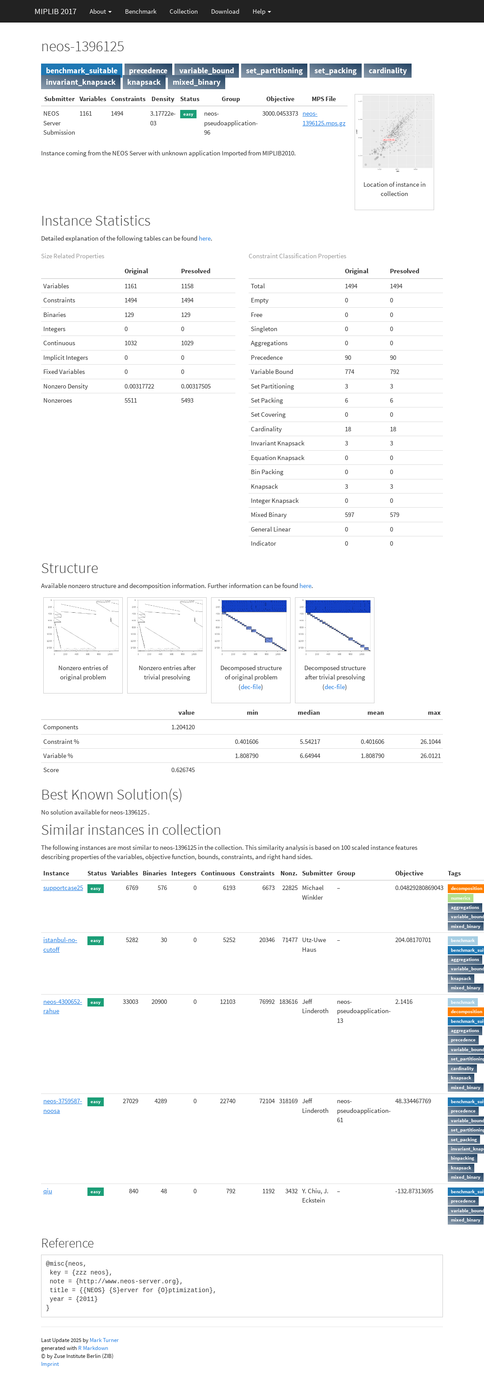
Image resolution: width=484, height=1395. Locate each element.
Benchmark (140, 11)
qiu (47, 1191)
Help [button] (262, 11)
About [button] (101, 11)
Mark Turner (104, 1340)
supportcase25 (63, 887)
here (205, 238)
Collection (184, 11)
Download (225, 11)
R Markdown (93, 1348)
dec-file (251, 686)
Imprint (50, 1364)
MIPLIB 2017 (55, 11)
